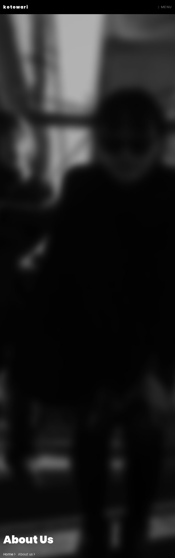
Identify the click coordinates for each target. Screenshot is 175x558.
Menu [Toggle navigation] (165, 7)
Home (9, 554)
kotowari (15, 7)
